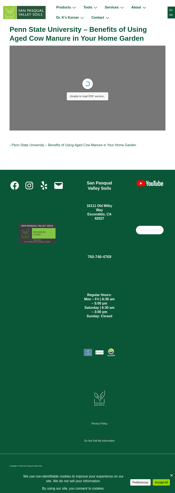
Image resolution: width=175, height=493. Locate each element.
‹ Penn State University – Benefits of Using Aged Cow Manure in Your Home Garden (73, 145)
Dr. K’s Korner (70, 18)
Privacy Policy (99, 423)
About (139, 7)
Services (115, 7)
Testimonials (149, 230)
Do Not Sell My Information (99, 440)
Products (66, 7)
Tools (90, 7)
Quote (171, 12)
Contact (100, 18)
